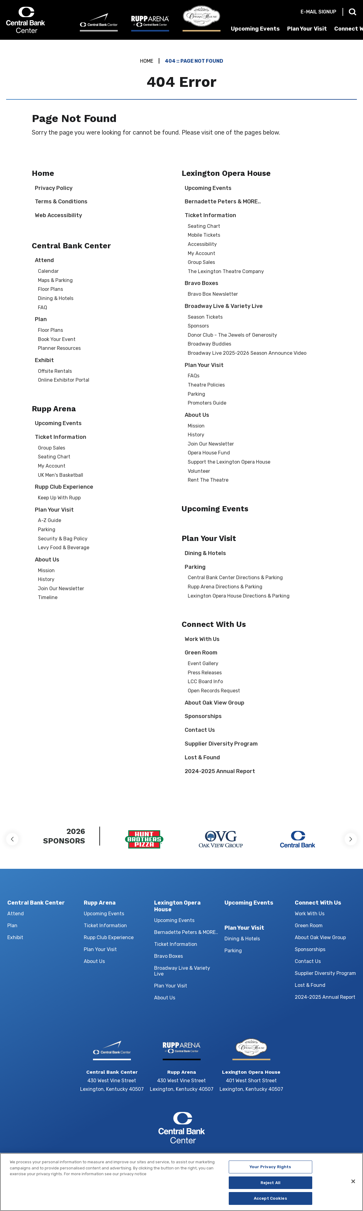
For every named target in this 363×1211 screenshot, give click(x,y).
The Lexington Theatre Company (226, 271)
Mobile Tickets (204, 235)
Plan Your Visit (307, 28)
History (46, 579)
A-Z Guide (49, 520)
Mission (46, 570)
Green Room (201, 652)
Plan (41, 319)
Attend (44, 260)
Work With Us (202, 639)
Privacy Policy (53, 188)
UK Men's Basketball (60, 475)
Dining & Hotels (55, 298)
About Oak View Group (214, 702)
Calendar (48, 271)
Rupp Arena (54, 408)
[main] (181, 424)
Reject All (270, 1185)
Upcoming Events (255, 28)
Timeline (47, 597)
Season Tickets (205, 317)
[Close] (353, 1183)
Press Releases (205, 673)
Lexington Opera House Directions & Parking (239, 596)
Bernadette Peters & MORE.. (223, 201)
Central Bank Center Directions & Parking (235, 577)
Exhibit (44, 360)
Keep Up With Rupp (59, 498)
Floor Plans (50, 289)
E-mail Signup (318, 12)
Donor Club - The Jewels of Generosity (232, 335)
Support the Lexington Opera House (229, 462)
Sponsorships (203, 716)
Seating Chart (54, 457)
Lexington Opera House (226, 173)
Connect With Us (214, 624)
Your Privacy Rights (270, 1169)
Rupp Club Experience (64, 486)
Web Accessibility (58, 215)
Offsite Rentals (55, 371)
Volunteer (199, 471)
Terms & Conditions (61, 201)
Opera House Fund (209, 453)
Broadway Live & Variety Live (224, 306)
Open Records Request (214, 691)
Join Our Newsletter (61, 588)
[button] (12, 839)
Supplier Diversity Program (221, 743)
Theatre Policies (206, 385)
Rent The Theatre (208, 480)
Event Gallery (203, 663)
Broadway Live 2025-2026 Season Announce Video (247, 353)
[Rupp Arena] (150, 23)
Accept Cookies (270, 1200)
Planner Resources (59, 348)
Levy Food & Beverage (63, 547)
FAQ (42, 307)
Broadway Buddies (209, 344)
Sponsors (198, 326)
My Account (51, 466)
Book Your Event (57, 339)
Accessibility (202, 244)
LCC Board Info (205, 681)
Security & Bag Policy (62, 539)
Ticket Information (60, 437)
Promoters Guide (207, 403)
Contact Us (200, 730)
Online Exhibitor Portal (63, 380)
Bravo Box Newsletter (213, 294)
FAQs (193, 376)
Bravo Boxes (201, 283)
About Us (47, 559)
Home (146, 61)
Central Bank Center (37, 20)
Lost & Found (202, 757)
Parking (46, 529)
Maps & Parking (55, 280)
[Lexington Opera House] (201, 18)
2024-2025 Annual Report (220, 771)
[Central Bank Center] (99, 22)
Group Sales (51, 448)
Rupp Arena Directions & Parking (225, 587)
